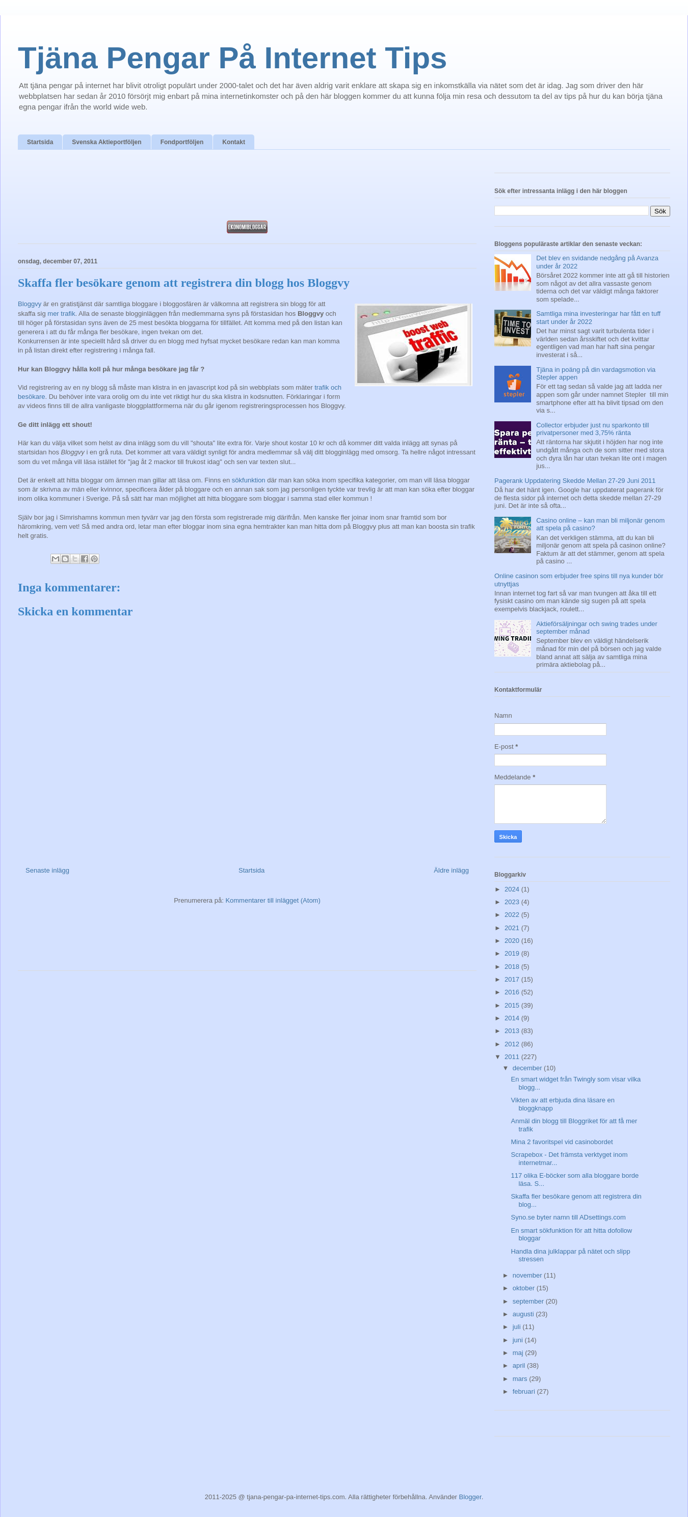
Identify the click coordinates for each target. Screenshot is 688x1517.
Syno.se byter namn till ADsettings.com (568, 1217)
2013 (513, 1031)
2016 (513, 992)
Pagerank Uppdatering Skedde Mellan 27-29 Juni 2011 (575, 480)
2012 (513, 1044)
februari (525, 1391)
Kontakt (233, 142)
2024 (513, 889)
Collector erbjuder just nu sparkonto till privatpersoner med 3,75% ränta (592, 429)
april (520, 1365)
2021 (513, 928)
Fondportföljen (182, 142)
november (528, 1275)
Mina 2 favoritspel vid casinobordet (562, 1142)
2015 (513, 1005)
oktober (525, 1288)
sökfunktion (249, 480)
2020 (513, 940)
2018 (513, 966)
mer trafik (61, 313)
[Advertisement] (247, 188)
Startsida (40, 142)
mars (521, 1379)
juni (519, 1340)
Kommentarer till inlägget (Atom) (272, 900)
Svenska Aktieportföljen (106, 142)
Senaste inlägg (47, 870)
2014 (513, 1018)
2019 (513, 953)
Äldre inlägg (451, 870)
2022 (513, 914)
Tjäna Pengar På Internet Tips (232, 58)
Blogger (470, 1497)
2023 (513, 902)
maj (519, 1353)
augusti (524, 1314)
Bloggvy (29, 304)
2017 (513, 979)
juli (518, 1327)
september (529, 1301)
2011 (513, 1057)
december (528, 1068)
